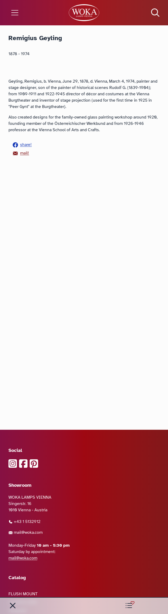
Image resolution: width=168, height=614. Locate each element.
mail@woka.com (25, 532)
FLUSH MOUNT (23, 594)
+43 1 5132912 (24, 521)
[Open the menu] (28, 12)
